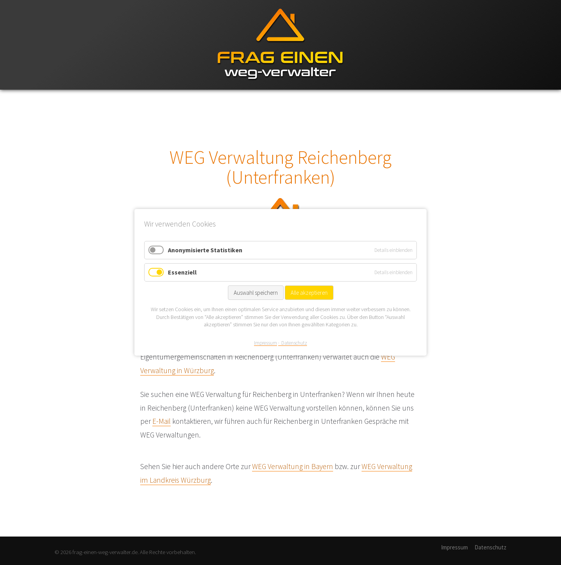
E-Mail (161, 421)
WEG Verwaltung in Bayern (292, 466)
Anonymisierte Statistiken (205, 250)
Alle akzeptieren (309, 293)
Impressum (454, 547)
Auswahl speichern (256, 293)
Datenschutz (490, 547)
